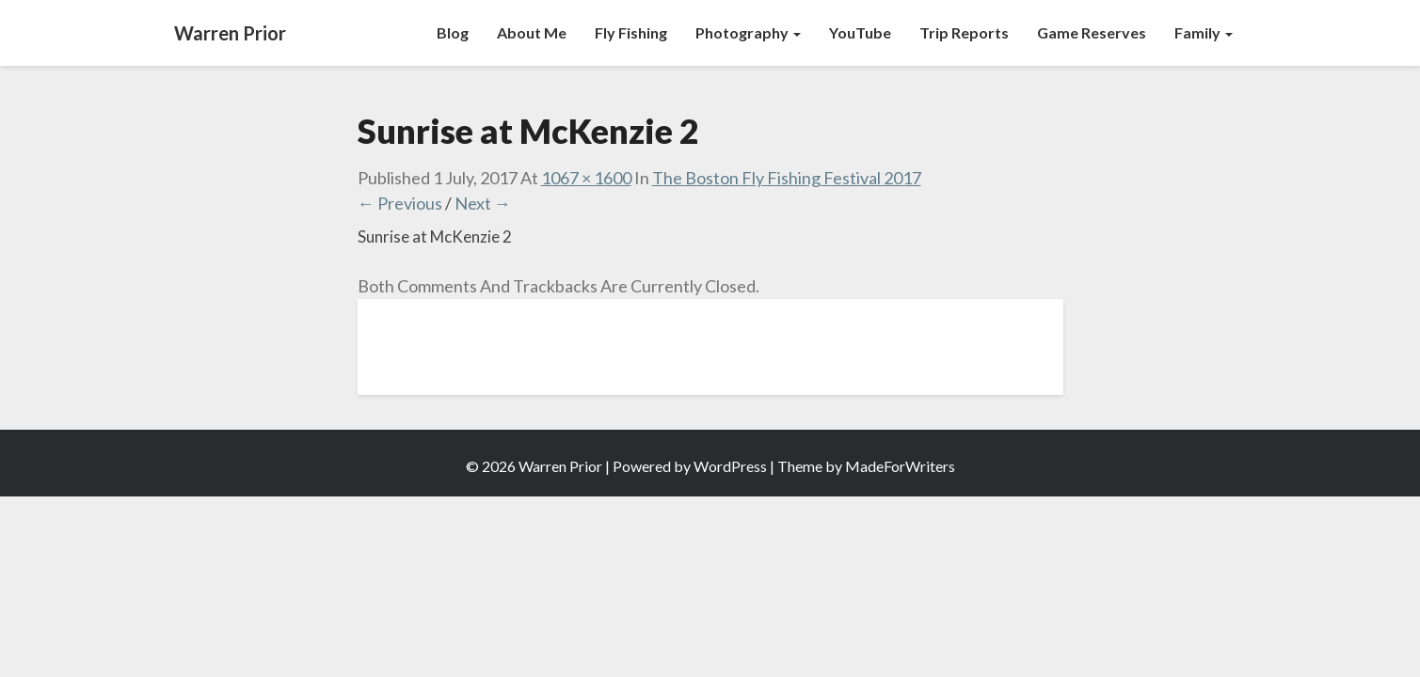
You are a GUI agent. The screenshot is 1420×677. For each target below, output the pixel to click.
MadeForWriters (900, 466)
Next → (483, 203)
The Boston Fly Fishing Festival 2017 (786, 177)
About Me (531, 32)
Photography (748, 32)
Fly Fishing (631, 32)
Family (1203, 32)
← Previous (400, 203)
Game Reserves (1091, 32)
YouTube (860, 32)
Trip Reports (964, 32)
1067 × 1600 (586, 177)
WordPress (730, 466)
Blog (453, 32)
